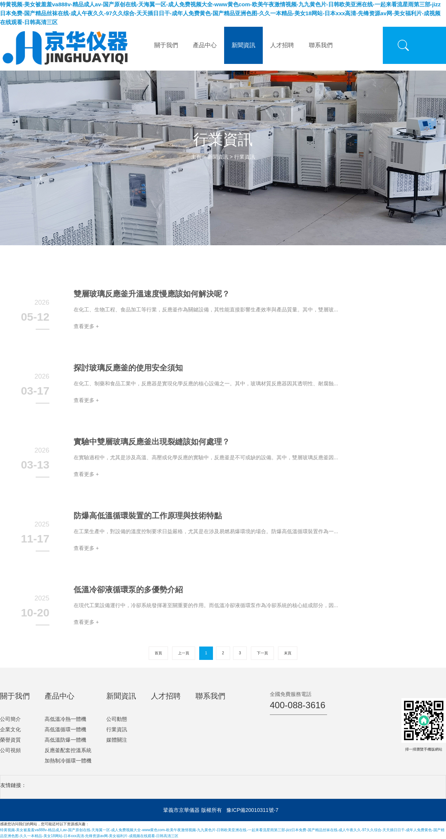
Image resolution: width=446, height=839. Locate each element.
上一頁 (183, 653)
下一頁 (262, 653)
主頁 (196, 157)
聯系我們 (321, 45)
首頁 (158, 653)
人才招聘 (282, 45)
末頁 (287, 653)
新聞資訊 (243, 45)
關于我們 (166, 45)
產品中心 (205, 45)
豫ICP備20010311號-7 (252, 810)
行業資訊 (244, 157)
